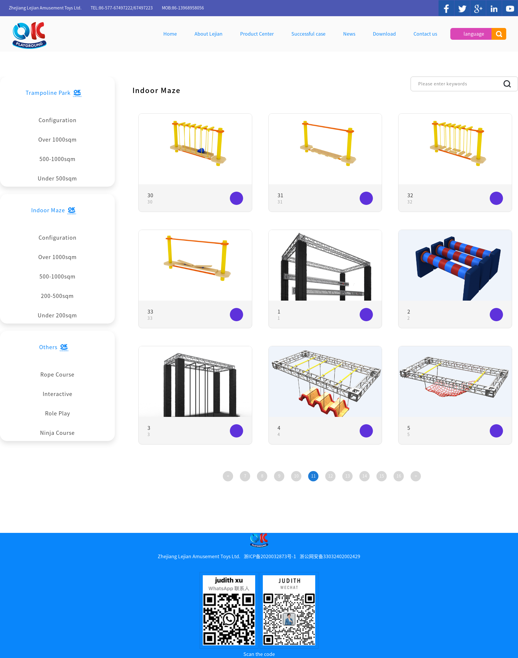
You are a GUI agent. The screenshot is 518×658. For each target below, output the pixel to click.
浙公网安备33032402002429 (330, 556)
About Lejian (209, 34)
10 (296, 476)
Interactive (57, 394)
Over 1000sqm (57, 139)
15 (381, 476)
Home (170, 34)
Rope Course (57, 374)
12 (330, 476)
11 (313, 476)
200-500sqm (57, 296)
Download (384, 34)
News (349, 34)
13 (347, 476)
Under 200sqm (57, 315)
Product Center (257, 34)
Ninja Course (57, 432)
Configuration (58, 120)
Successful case (308, 34)
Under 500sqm (57, 178)
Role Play (57, 413)
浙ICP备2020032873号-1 (270, 556)
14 (364, 476)
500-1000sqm (57, 159)
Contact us (425, 34)
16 (398, 476)
